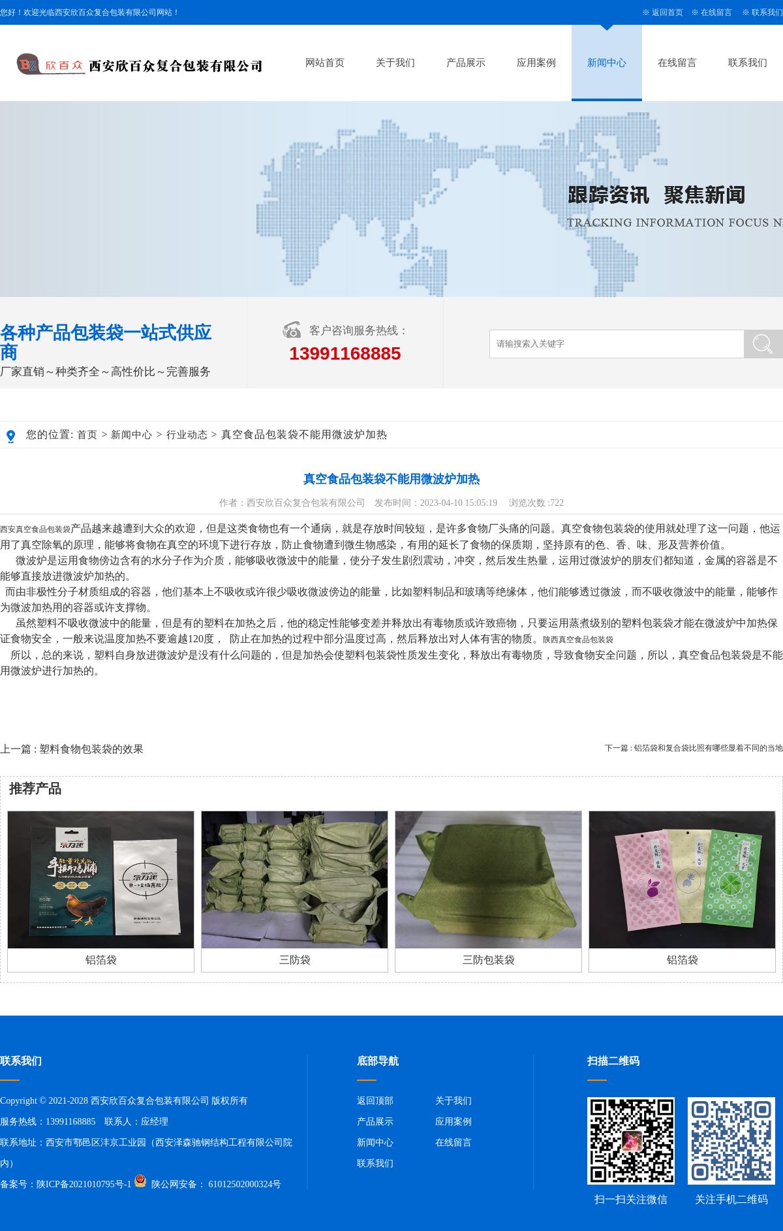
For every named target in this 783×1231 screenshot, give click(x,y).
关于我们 (395, 62)
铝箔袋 (101, 959)
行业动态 (187, 434)
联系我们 (767, 12)
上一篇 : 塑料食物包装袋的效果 (72, 749)
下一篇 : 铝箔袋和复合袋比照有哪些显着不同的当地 (694, 748)
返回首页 (667, 12)
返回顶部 (375, 1101)
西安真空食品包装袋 (35, 529)
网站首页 (325, 62)
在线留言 (716, 12)
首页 (87, 434)
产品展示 (465, 62)
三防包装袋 (489, 959)
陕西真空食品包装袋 (578, 639)
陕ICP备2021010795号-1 (84, 1184)
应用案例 (536, 62)
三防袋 (295, 959)
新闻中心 (606, 62)
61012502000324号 (244, 1184)
